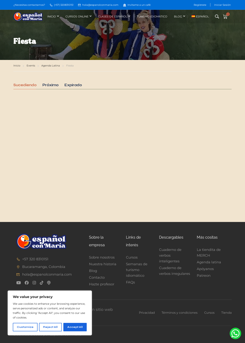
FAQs (130, 282)
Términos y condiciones (180, 312)
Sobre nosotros (102, 257)
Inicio (51, 16)
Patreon (204, 275)
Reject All (50, 327)
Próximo (50, 85)
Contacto (97, 277)
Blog (178, 16)
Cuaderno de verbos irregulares (174, 271)
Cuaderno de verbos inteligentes (170, 255)
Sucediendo (25, 85)
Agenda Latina (50, 65)
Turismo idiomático (152, 16)
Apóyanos (205, 269)
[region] (50, 313)
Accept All (75, 327)
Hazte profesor (101, 284)
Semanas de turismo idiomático (136, 270)
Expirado (73, 85)
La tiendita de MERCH (209, 253)
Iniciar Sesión (222, 4)
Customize (25, 327)
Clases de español (112, 16)
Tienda (226, 312)
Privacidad (147, 312)
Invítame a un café (137, 4)
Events (31, 65)
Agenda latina (209, 262)
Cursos (132, 257)
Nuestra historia (102, 264)
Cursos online (76, 16)
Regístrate (200, 4)
